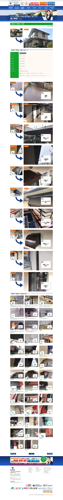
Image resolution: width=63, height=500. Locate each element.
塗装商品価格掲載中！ (23, 8)
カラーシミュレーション (47, 473)
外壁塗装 (21, 53)
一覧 (31, 453)
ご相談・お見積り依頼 (34, 460)
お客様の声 (34, 7)
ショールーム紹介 (46, 8)
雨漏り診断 (45, 471)
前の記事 (49, 453)
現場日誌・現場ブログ (39, 469)
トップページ (30, 467)
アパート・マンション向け (47, 469)
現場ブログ (40, 7)
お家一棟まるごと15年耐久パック (48, 468)
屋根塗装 (24, 53)
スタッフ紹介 (30, 472)
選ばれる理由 (30, 469)
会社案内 (30, 471)
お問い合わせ (38, 471)
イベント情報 (38, 470)
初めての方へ (30, 468)
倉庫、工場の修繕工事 (47, 470)
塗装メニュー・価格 (46, 467)
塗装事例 (28, 7)
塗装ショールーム (31, 470)
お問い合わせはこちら (52, 8)
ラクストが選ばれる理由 (17, 8)
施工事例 (37, 467)
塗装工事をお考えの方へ (11, 8)
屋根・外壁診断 (46, 472)
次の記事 (13, 453)
